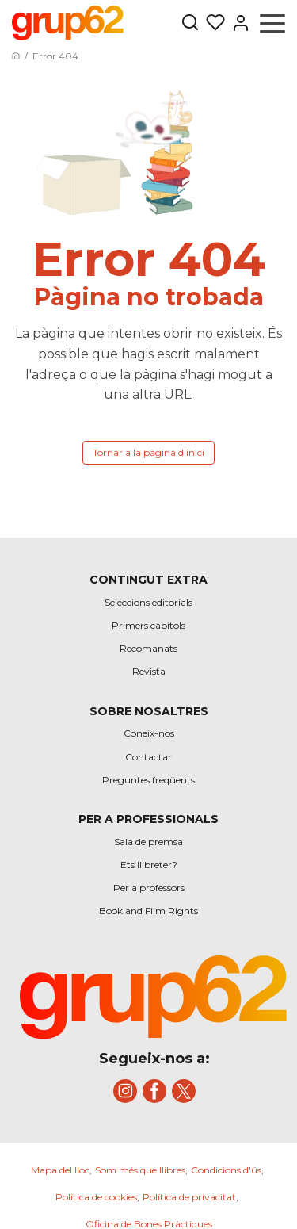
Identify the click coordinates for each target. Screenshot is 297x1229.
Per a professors (149, 888)
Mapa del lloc (60, 1170)
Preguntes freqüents (148, 780)
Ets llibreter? (148, 865)
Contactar (148, 757)
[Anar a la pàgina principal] (16, 56)
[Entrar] (237, 23)
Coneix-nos (149, 733)
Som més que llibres (140, 1170)
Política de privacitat (189, 1197)
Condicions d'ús (226, 1170)
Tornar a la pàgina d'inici (148, 452)
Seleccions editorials (148, 602)
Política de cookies (96, 1197)
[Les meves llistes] (212, 23)
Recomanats (148, 648)
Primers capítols (148, 625)
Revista (149, 671)
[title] (154, 987)
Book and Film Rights (148, 911)
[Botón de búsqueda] (190, 23)
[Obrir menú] (272, 23)
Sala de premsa (148, 842)
